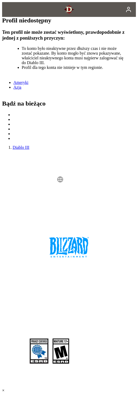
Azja (17, 87)
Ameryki (20, 82)
